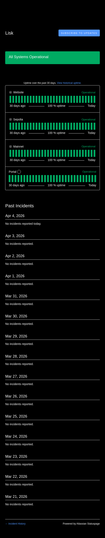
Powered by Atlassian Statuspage (81, 523)
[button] (79, 33)
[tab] (10, 99)
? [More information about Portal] (19, 172)
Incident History (15, 523)
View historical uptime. (69, 83)
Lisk (9, 33)
